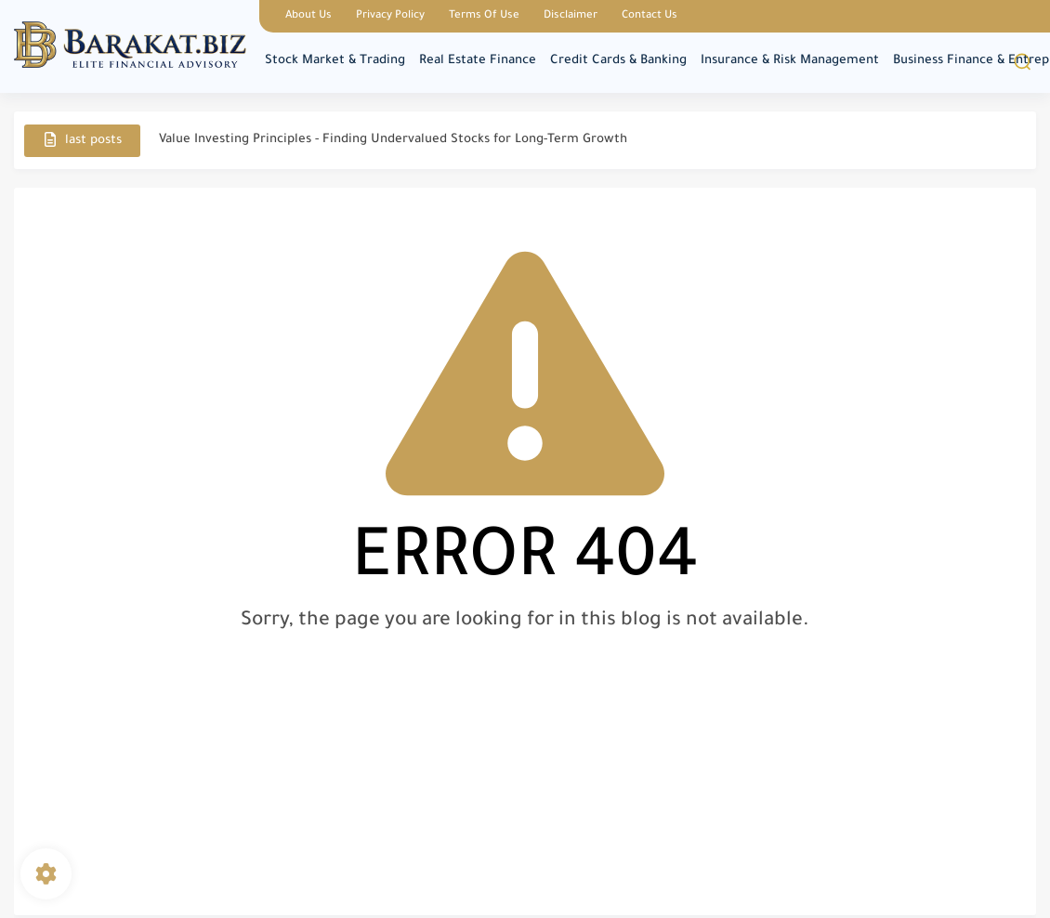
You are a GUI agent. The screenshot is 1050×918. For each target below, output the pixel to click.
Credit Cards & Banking (618, 61)
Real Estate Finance (477, 61)
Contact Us (649, 16)
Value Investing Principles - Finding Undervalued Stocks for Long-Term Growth (393, 140)
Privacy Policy (390, 16)
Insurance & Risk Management (790, 61)
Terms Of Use (484, 16)
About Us (308, 16)
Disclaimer (570, 16)
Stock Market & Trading (335, 61)
